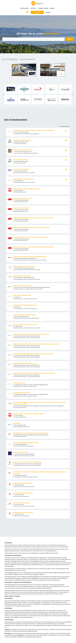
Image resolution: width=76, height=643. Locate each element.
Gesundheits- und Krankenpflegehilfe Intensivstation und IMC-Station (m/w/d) (33, 353)
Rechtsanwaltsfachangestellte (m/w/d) (23, 493)
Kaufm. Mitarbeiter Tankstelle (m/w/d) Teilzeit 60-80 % (27, 462)
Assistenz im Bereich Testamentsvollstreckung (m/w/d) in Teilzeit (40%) (31, 227)
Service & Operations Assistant (21, 169)
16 (54, 106)
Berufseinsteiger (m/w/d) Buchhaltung (23, 512)
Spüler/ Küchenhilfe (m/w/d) (20, 452)
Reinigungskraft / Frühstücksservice (22, 276)
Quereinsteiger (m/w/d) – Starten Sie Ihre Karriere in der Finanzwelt (30, 237)
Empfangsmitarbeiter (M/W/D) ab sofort (23, 179)
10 (41, 106)
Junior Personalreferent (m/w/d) (21, 502)
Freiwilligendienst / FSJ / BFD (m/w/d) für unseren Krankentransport (30, 433)
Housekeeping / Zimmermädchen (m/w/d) (24, 266)
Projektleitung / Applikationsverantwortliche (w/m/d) (26, 189)
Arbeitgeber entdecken (43, 8)
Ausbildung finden (24, 8)
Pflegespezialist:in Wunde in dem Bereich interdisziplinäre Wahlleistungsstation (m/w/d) (36, 344)
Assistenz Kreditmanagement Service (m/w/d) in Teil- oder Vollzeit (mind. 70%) (33, 217)
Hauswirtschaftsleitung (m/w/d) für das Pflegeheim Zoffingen (28, 414)
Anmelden (48, 12)
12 (45, 106)
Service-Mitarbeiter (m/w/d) (20, 159)
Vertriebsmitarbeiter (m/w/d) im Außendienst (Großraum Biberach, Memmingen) (33, 130)
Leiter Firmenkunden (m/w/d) (20, 208)
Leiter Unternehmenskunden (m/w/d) (22, 198)
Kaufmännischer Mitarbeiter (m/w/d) (22, 483)
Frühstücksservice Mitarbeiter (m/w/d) (23, 150)
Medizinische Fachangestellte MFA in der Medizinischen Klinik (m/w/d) (31, 334)
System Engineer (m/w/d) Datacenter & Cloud (24, 324)
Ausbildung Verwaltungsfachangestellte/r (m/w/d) (26, 442)
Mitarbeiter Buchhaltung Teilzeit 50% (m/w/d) (25, 305)
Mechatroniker (16, 423)
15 (52, 106)
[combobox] (20, 39)
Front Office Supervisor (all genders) (22, 140)
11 (43, 106)
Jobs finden (33, 8)
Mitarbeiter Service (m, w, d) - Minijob (22, 285)
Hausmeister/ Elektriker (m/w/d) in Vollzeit (24, 315)
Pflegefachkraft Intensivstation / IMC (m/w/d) (24, 363)
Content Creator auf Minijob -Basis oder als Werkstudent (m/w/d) (29, 256)
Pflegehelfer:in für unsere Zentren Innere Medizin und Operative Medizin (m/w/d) (34, 373)
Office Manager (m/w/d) (19, 383)
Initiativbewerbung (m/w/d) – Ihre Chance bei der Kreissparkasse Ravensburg (33, 247)
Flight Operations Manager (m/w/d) (22, 295)
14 (49, 106)
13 (47, 106)
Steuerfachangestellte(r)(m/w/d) (21, 392)
